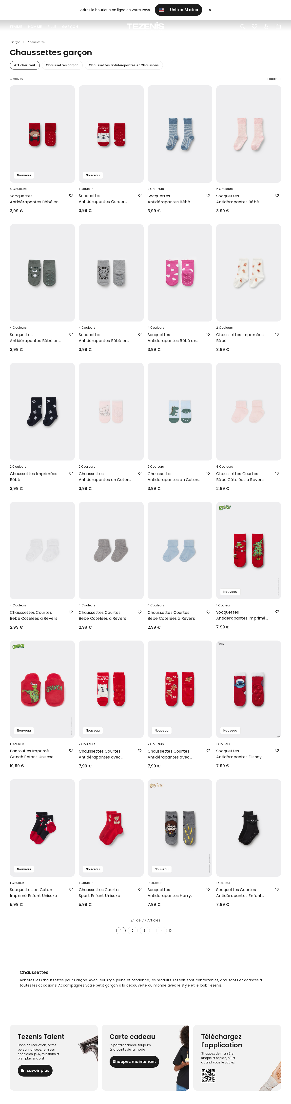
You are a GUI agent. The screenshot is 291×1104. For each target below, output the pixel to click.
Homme (35, 26)
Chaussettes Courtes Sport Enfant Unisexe (100, 896)
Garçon (70, 26)
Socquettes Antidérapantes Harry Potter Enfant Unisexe (169, 896)
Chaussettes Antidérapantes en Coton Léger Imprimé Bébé (104, 480)
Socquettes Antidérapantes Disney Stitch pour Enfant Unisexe (242, 757)
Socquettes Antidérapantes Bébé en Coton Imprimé (34, 202)
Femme (16, 26)
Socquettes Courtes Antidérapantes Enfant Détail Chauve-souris (239, 896)
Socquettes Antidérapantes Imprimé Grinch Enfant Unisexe (240, 619)
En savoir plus (35, 1074)
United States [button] (178, 10)
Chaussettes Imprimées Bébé (240, 341)
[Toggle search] (243, 27)
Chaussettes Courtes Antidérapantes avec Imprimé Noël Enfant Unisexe (100, 758)
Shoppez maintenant (134, 1065)
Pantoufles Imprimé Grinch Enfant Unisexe (32, 757)
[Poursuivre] (172, 934)
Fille (52, 26)
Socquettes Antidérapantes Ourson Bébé (102, 202)
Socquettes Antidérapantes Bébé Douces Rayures (169, 202)
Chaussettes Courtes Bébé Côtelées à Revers (240, 480)
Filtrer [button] (274, 82)
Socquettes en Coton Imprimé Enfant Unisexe (33, 896)
